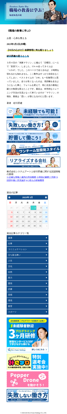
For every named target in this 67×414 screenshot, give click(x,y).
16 (35, 217)
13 (17, 217)
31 (40, 226)
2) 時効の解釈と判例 (46, 177)
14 (23, 217)
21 (23, 221)
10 (40, 212)
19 (11, 221)
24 (40, 221)
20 (17, 221)
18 (46, 217)
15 (29, 217)
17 (40, 217)
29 (29, 226)
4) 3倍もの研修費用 (35, 180)
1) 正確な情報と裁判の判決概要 (21, 177)
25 (46, 221)
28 (23, 226)
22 (29, 221)
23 (35, 221)
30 (35, 226)
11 (46, 212)
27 (17, 226)
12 (11, 217)
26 (11, 226)
